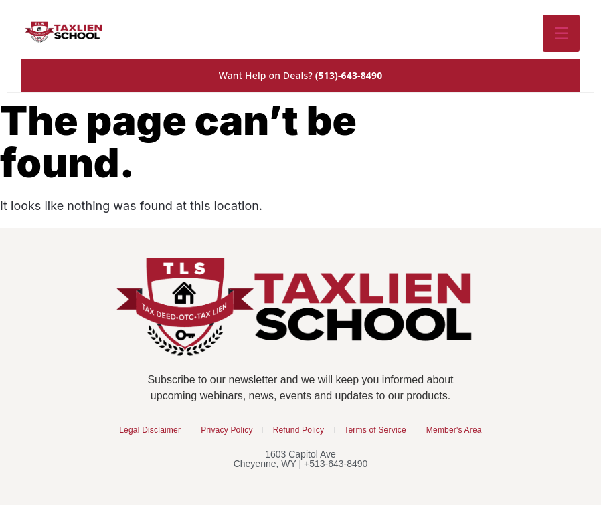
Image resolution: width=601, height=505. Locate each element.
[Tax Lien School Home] (63, 32)
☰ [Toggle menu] (561, 33)
